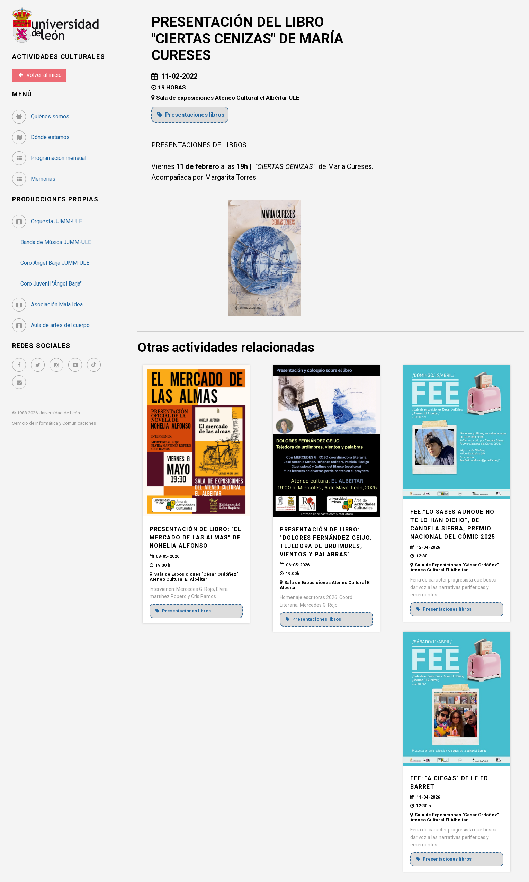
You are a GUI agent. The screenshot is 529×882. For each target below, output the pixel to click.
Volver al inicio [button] (40, 75)
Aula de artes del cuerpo (51, 325)
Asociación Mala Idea (47, 304)
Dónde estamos (41, 137)
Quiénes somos (40, 116)
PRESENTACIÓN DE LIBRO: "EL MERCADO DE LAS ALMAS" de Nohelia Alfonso (196, 537)
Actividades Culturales (58, 56)
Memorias (33, 179)
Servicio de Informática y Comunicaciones (54, 423)
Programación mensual (49, 158)
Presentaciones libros (191, 114)
